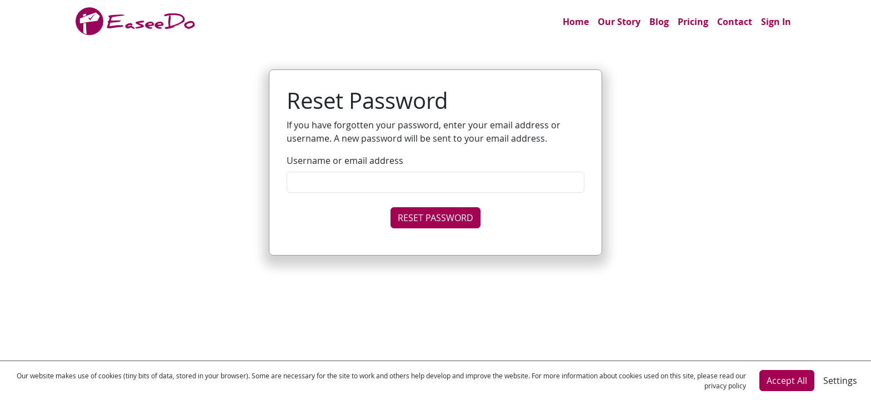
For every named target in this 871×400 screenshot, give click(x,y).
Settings (840, 380)
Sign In (776, 22)
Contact (734, 22)
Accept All (787, 380)
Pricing (693, 22)
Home (576, 22)
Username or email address (345, 160)
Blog (659, 22)
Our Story (619, 22)
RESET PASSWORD (435, 218)
